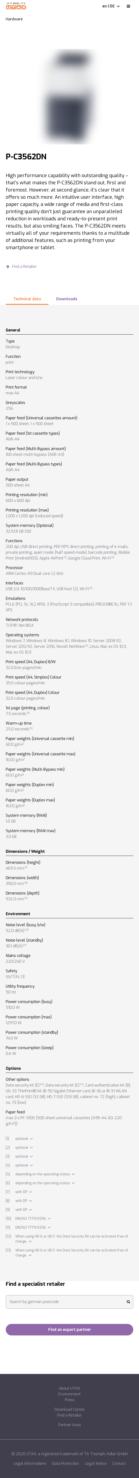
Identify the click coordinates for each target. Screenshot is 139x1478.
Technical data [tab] (27, 298)
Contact (119, 1463)
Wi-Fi (106, 558)
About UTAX (69, 1388)
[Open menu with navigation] (128, 6)
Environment (69, 1394)
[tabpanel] (69, 793)
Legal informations (29, 1463)
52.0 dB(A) (15, 930)
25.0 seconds (17, 729)
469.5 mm (15, 868)
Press (69, 1399)
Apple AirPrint (51, 558)
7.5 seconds (16, 713)
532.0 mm (15, 898)
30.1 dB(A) (14, 946)
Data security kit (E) (23, 1085)
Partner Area (69, 1424)
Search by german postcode (34, 1301)
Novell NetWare (70, 646)
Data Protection (65, 1463)
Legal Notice (96, 1463)
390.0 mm (15, 883)
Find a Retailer (69, 1415)
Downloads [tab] (66, 298)
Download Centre (69, 1409)
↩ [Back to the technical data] (31, 1138)
